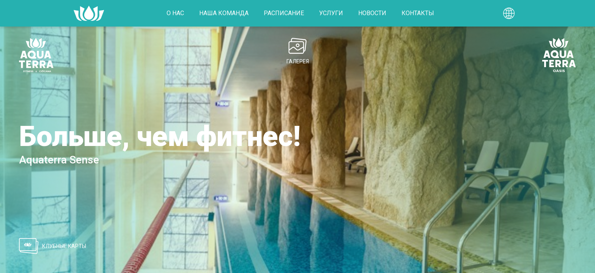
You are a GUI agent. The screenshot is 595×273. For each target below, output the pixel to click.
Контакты (417, 13)
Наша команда (224, 13)
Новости (372, 13)
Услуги (331, 13)
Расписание (284, 13)
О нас (175, 13)
